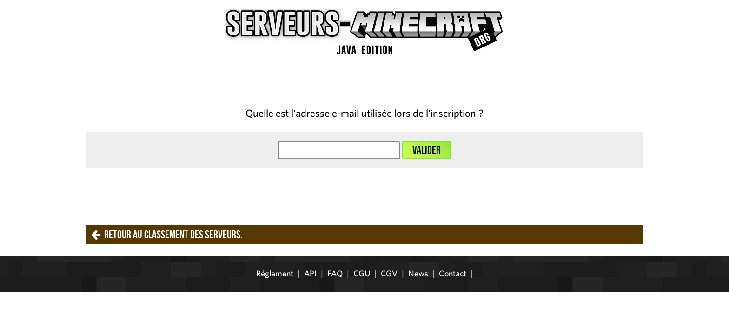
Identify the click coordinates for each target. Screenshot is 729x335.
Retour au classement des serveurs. (173, 234)
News (418, 273)
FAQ (335, 273)
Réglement (274, 273)
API (310, 273)
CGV (389, 273)
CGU (361, 273)
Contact (452, 273)
